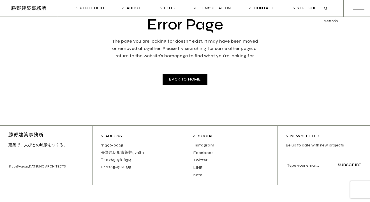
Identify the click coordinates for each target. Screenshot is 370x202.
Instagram (203, 145)
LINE (198, 167)
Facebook (203, 152)
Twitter (200, 160)
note (198, 175)
